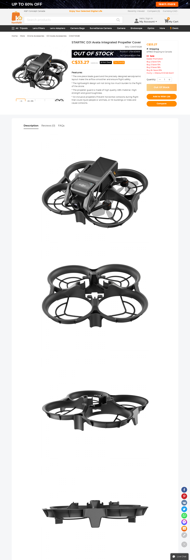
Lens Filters (39, 28)
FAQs (61, 125)
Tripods (24, 28)
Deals (174, 28)
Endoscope (136, 28)
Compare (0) (153, 11)
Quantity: (151, 80)
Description (31, 125)
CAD (170, 11)
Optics (150, 28)
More (162, 28)
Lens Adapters (57, 28)
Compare (162, 104)
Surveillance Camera (101, 28)
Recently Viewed (136, 11)
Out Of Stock (162, 87)
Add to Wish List (161, 97)
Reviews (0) (48, 125)
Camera (121, 28)
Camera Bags (77, 28)
